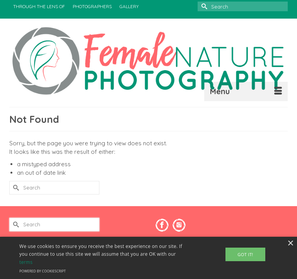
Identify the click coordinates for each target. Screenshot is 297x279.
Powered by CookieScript (42, 271)
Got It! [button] (245, 254)
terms (25, 262)
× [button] (290, 243)
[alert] (148, 258)
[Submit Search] (203, 6)
